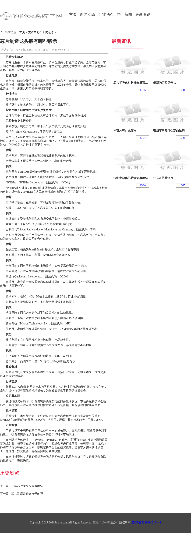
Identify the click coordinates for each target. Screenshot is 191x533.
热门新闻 (124, 14)
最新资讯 (143, 14)
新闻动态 (87, 14)
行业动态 (106, 14)
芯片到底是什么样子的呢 (27, 493)
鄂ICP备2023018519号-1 (146, 522)
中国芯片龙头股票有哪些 (27, 486)
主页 (73, 14)
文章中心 (33, 32)
